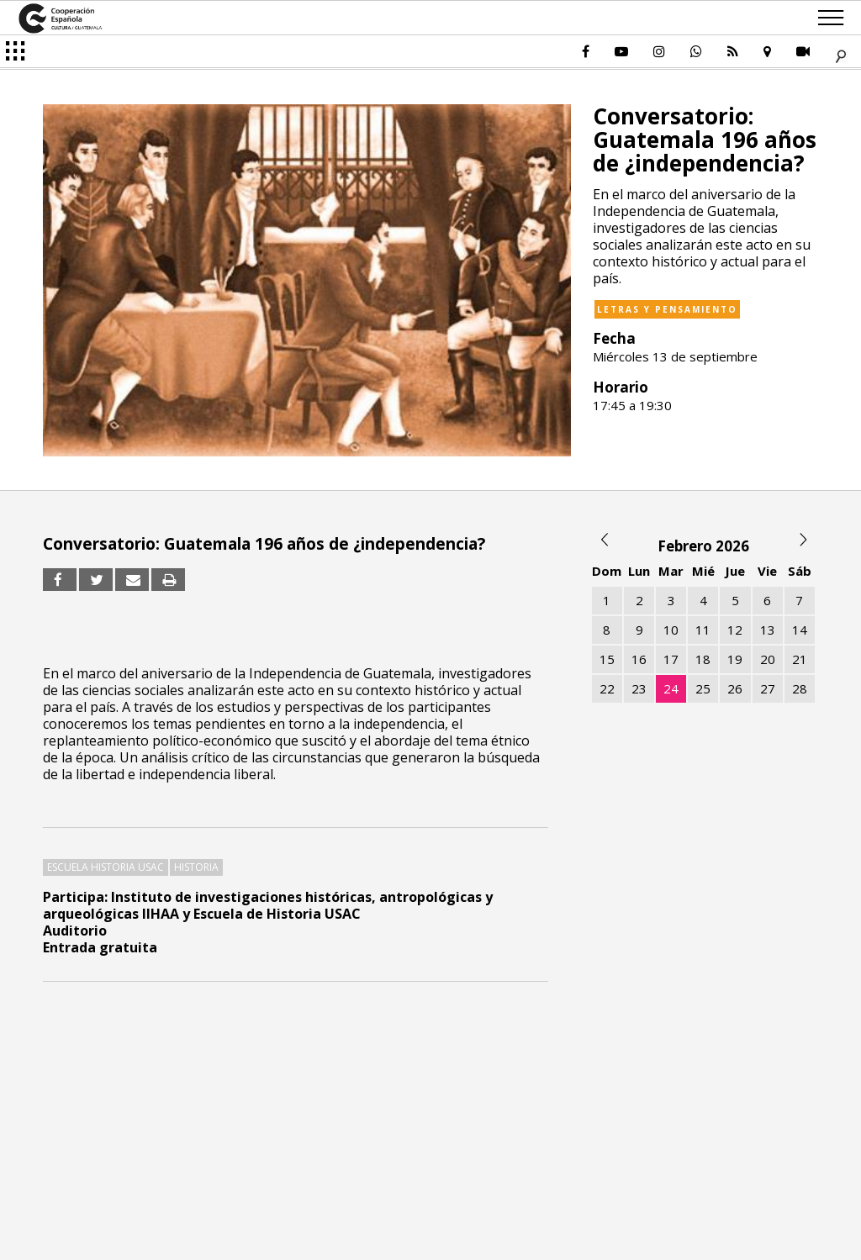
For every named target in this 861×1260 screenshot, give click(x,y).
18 (702, 659)
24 (671, 688)
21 (799, 659)
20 (767, 659)
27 (767, 688)
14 (799, 629)
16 (639, 659)
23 (639, 688)
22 (607, 688)
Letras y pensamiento (667, 309)
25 (702, 688)
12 (734, 629)
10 (671, 629)
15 (607, 659)
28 (799, 688)
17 (671, 659)
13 (767, 629)
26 (734, 688)
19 (734, 659)
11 (702, 629)
